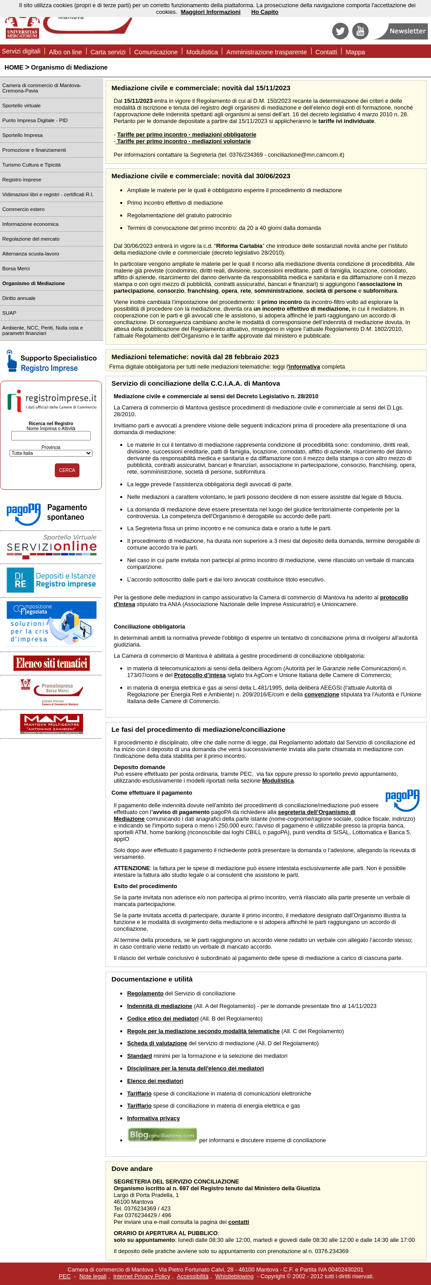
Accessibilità (192, 1276)
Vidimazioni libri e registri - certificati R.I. (48, 194)
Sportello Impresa (22, 135)
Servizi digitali (21, 51)
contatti (239, 1222)
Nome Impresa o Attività (50, 428)
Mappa (355, 52)
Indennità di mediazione (159, 1006)
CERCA (67, 470)
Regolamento (145, 993)
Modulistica (202, 52)
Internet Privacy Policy (141, 1276)
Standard (139, 1055)
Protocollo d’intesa (200, 675)
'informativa (304, 366)
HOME (13, 67)
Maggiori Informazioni (211, 12)
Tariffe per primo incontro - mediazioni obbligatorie (186, 134)
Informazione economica (30, 224)
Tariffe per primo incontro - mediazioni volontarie (183, 141)
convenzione (321, 694)
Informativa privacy (153, 1118)
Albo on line (65, 52)
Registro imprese (21, 179)
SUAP (9, 313)
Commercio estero (23, 209)
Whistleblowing (235, 1276)
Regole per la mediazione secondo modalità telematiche (203, 1031)
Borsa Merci (16, 268)
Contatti (327, 52)
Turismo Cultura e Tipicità (31, 164)
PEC (64, 1276)
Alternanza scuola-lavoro (30, 253)
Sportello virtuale (21, 105)
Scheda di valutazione (157, 1043)
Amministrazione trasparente (266, 52)
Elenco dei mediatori (155, 1081)
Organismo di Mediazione (69, 67)
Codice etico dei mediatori (162, 1018)
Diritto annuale (18, 298)
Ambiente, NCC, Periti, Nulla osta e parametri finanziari (42, 330)
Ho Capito (264, 12)
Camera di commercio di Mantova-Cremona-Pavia (41, 88)
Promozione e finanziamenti (34, 150)
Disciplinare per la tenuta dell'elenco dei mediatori (195, 1068)
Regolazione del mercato (30, 239)
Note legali (92, 1276)
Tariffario (139, 1093)
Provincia (50, 447)
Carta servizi (108, 52)
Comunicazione (156, 52)
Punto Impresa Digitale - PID (35, 120)
